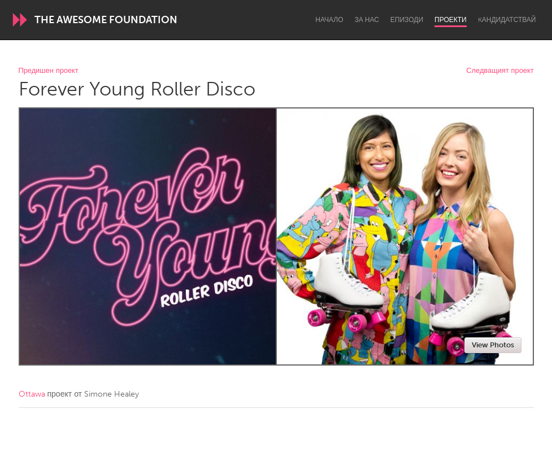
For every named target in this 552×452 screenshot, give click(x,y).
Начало (329, 20)
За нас (367, 20)
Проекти (450, 20)
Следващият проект (499, 71)
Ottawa (32, 394)
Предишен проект (49, 71)
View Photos (493, 345)
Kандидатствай (507, 20)
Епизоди (406, 20)
